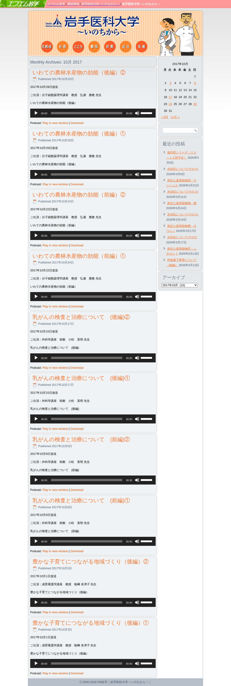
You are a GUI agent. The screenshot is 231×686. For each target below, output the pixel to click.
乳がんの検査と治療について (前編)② (81, 439)
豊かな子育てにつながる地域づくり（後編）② (90, 561)
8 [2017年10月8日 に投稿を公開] (195, 83)
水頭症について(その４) (183, 169)
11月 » (175, 117)
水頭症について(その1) (182, 237)
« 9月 (164, 117)
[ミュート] (137, 113)
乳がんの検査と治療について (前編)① (81, 500)
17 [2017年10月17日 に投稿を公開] (170, 97)
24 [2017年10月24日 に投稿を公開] (170, 104)
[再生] (36, 113)
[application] (93, 113)
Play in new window (55, 123)
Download (76, 123)
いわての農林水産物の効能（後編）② (79, 72)
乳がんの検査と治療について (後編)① (81, 378)
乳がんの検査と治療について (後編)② (81, 317)
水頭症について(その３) (183, 191)
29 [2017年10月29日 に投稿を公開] (194, 104)
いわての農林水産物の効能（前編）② (79, 195)
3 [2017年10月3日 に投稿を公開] (170, 83)
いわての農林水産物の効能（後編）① (79, 133)
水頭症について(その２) (183, 214)
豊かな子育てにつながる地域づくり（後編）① (90, 623)
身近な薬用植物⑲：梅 (181, 203)
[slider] (86, 113)
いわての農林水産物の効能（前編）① (79, 256)
